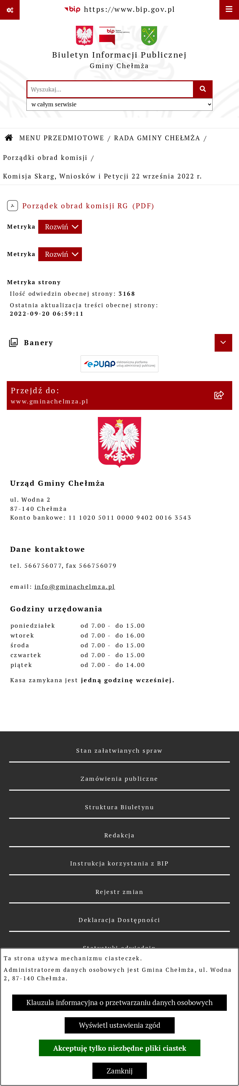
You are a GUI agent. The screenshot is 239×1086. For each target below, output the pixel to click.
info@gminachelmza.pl (75, 586)
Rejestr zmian (119, 892)
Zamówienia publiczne (119, 778)
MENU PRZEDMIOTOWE (62, 138)
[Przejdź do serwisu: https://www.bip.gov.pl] (119, 9)
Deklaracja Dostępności (119, 920)
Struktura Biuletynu (119, 807)
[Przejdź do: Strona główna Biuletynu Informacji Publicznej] (9, 138)
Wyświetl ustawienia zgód (119, 1025)
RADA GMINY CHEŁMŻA (157, 138)
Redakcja (119, 835)
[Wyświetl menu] (229, 10)
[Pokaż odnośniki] (10, 10)
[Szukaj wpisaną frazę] (203, 89)
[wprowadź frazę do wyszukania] (110, 89)
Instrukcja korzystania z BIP (119, 863)
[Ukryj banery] (223, 343)
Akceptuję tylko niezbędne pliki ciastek (119, 1048)
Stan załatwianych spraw (119, 750)
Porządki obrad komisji (45, 157)
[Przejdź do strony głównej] (119, 50)
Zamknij (120, 1070)
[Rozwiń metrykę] (60, 227)
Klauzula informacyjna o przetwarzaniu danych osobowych (119, 1002)
